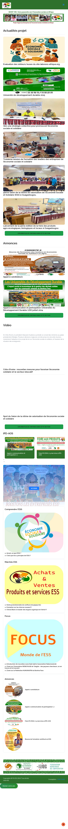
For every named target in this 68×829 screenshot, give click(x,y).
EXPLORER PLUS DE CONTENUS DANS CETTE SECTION (34, 233)
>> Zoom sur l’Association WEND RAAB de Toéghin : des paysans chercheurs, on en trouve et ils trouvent (33, 667)
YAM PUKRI (61, 779)
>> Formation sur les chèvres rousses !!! (18, 607)
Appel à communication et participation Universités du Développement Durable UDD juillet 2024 (29, 309)
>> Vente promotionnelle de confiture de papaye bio (23, 605)
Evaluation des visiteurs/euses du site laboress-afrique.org (31, 64)
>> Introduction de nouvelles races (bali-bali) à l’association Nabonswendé (30, 664)
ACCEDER (34, 488)
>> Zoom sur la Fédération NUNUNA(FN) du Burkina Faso (24, 670)
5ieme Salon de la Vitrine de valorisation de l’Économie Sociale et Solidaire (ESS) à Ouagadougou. (33, 193)
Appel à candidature (13, 277)
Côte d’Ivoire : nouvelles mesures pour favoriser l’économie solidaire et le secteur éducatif (31, 370)
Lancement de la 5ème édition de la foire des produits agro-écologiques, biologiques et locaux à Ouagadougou (31, 227)
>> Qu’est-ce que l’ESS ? (13, 553)
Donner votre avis (9, 786)
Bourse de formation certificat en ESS (38, 739)
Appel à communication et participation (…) (19, 454)
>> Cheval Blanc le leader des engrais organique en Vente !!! (26, 610)
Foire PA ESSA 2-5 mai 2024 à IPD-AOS (53, 454)
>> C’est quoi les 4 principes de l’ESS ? (18, 556)
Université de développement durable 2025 (24, 95)
